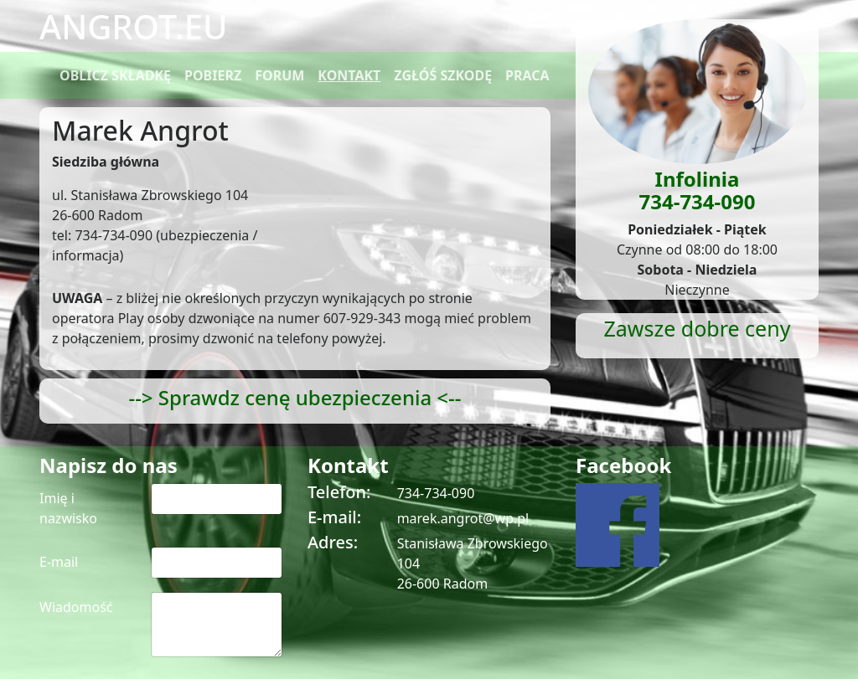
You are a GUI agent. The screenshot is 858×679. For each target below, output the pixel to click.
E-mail (58, 562)
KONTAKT (349, 75)
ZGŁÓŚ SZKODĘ (443, 75)
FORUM (279, 75)
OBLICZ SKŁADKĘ (115, 75)
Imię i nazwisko (68, 508)
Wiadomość (76, 607)
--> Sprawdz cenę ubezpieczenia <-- (294, 397)
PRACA (527, 75)
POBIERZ (212, 75)
